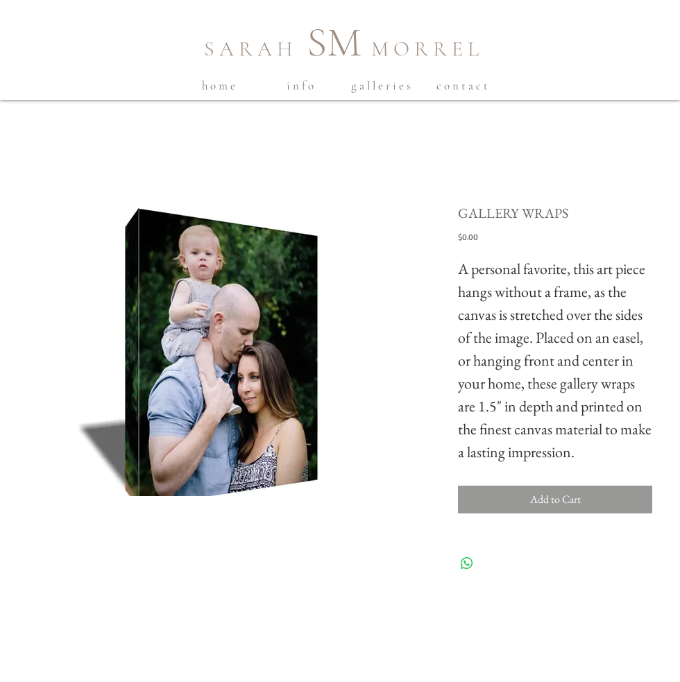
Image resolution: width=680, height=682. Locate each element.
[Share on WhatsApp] (467, 563)
